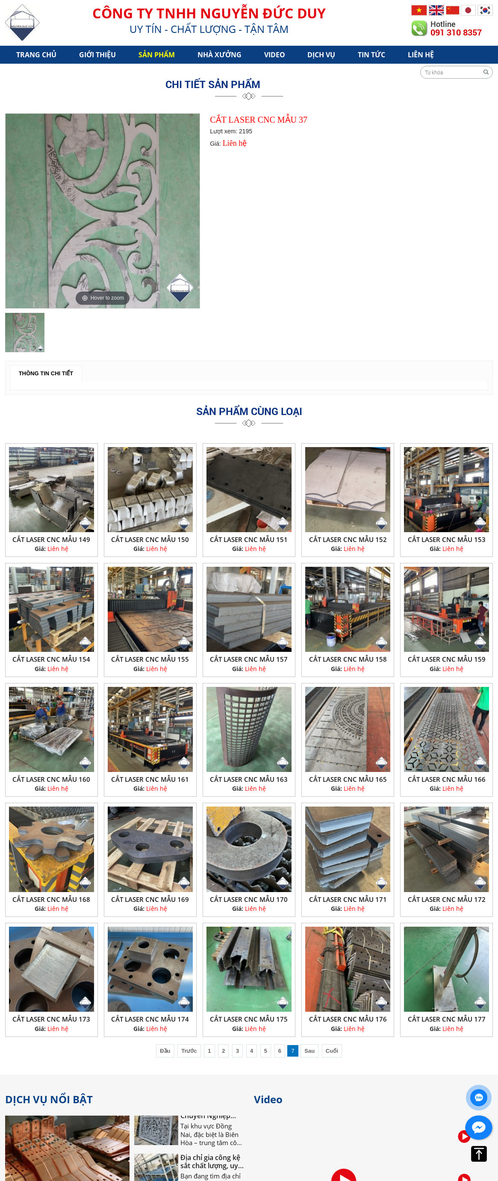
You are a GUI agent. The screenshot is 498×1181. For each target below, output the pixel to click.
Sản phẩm (156, 54)
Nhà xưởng (219, 54)
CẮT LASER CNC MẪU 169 (150, 899)
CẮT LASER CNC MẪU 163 (249, 779)
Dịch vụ (321, 54)
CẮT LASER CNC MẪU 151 (249, 539)
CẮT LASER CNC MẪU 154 (51, 659)
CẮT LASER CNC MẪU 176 (348, 1019)
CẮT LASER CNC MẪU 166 (447, 779)
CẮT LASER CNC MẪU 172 (447, 899)
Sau (309, 1051)
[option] (103, 211)
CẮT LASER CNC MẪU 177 (447, 1019)
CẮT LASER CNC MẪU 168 (51, 899)
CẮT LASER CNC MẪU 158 (348, 659)
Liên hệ (421, 54)
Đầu (165, 1051)
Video (274, 54)
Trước (189, 1051)
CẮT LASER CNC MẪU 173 (51, 1019)
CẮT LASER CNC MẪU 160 (51, 779)
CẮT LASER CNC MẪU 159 (447, 659)
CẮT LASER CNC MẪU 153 (447, 539)
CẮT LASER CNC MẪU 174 (150, 1019)
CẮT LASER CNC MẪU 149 (51, 539)
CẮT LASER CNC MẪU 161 (150, 779)
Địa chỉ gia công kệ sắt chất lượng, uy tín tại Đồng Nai (210, 1163)
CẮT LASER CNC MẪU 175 (249, 1019)
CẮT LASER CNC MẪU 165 (348, 779)
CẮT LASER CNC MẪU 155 (150, 659)
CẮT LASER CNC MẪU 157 (249, 659)
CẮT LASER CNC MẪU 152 (348, 539)
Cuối (332, 1051)
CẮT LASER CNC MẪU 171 (348, 899)
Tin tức (371, 54)
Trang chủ (36, 54)
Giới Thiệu (97, 54)
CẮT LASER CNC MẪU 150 (150, 539)
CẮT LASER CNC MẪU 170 (249, 899)
